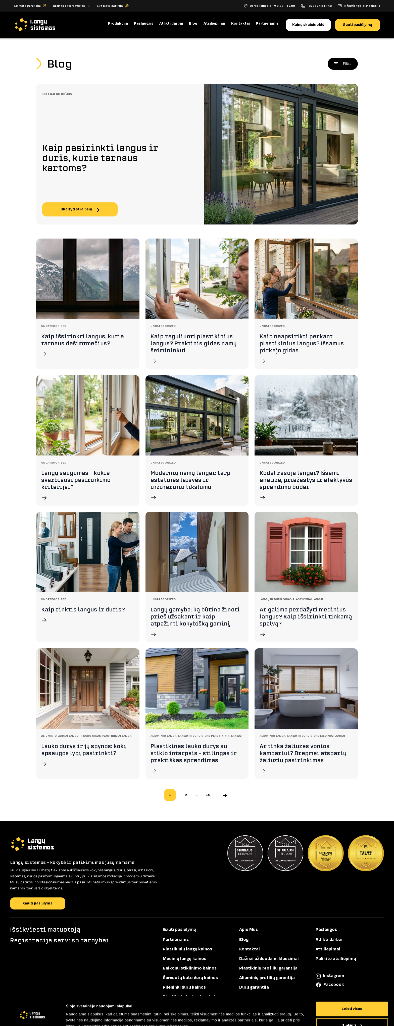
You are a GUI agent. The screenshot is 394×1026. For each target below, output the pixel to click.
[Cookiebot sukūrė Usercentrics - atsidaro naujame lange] (33, 1016)
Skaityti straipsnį (80, 209)
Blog (193, 23)
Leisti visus (352, 985)
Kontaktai (240, 23)
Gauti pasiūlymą (357, 24)
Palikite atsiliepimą (336, 959)
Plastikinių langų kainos (187, 949)
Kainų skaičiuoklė (308, 24)
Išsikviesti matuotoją (45, 929)
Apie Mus (248, 930)
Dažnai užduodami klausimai (269, 959)
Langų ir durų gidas (276, 599)
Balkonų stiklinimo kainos (190, 968)
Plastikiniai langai (307, 599)
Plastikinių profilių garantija (268, 968)
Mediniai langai (332, 736)
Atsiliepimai (214, 23)
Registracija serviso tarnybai (59, 940)
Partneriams (267, 23)
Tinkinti (352, 1001)
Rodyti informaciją (83, 1016)
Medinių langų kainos (184, 959)
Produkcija (118, 23)
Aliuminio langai (55, 736)
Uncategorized (53, 326)
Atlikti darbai (171, 23)
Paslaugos (143, 23)
